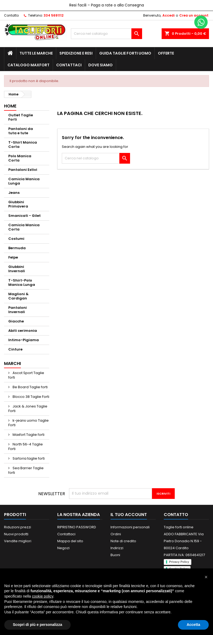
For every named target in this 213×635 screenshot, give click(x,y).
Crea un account (193, 15)
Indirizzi (117, 548)
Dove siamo (100, 65)
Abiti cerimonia (22, 330)
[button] (206, 577)
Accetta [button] (193, 624)
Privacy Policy (179, 561)
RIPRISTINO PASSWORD (76, 527)
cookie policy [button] (42, 596)
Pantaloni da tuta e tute (20, 131)
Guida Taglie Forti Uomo (125, 53)
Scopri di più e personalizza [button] (37, 624)
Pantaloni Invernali (17, 309)
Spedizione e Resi (76, 53)
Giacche (16, 321)
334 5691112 (53, 15)
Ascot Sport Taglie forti (26, 375)
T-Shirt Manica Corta (22, 144)
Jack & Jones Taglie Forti (27, 408)
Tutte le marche (36, 53)
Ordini (116, 534)
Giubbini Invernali (16, 269)
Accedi (168, 15)
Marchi (12, 363)
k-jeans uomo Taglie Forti (28, 423)
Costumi (16, 238)
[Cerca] (106, 33)
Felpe (13, 257)
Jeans (14, 192)
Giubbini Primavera (18, 204)
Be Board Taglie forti (30, 387)
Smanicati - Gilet (24, 215)
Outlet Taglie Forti (20, 117)
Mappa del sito (70, 541)
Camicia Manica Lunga (24, 181)
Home (10, 106)
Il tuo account (129, 514)
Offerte (166, 53)
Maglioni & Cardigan (18, 296)
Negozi (63, 548)
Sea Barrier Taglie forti (26, 470)
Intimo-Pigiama (23, 339)
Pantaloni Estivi (22, 169)
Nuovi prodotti (16, 534)
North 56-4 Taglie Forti (25, 446)
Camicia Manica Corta (24, 227)
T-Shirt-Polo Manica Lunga (21, 282)
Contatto (11, 15)
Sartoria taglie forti (28, 458)
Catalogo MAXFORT (28, 65)
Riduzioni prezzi (17, 527)
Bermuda (17, 248)
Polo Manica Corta (19, 158)
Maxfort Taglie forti (28, 434)
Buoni (115, 554)
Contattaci (69, 65)
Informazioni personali (130, 527)
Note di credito (123, 541)
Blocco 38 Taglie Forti (30, 396)
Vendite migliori (17, 541)
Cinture (15, 349)
